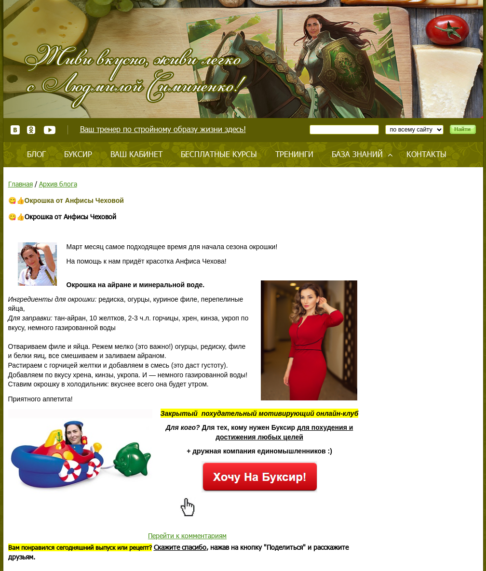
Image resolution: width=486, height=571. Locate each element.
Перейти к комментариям (187, 535)
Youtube (49, 129)
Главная (20, 183)
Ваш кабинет (136, 154)
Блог (36, 154)
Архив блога (58, 183)
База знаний (357, 154)
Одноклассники (31, 129)
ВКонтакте (15, 129)
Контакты (426, 154)
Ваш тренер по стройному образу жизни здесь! (163, 129)
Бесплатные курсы (219, 154)
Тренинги (294, 154)
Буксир (78, 154)
